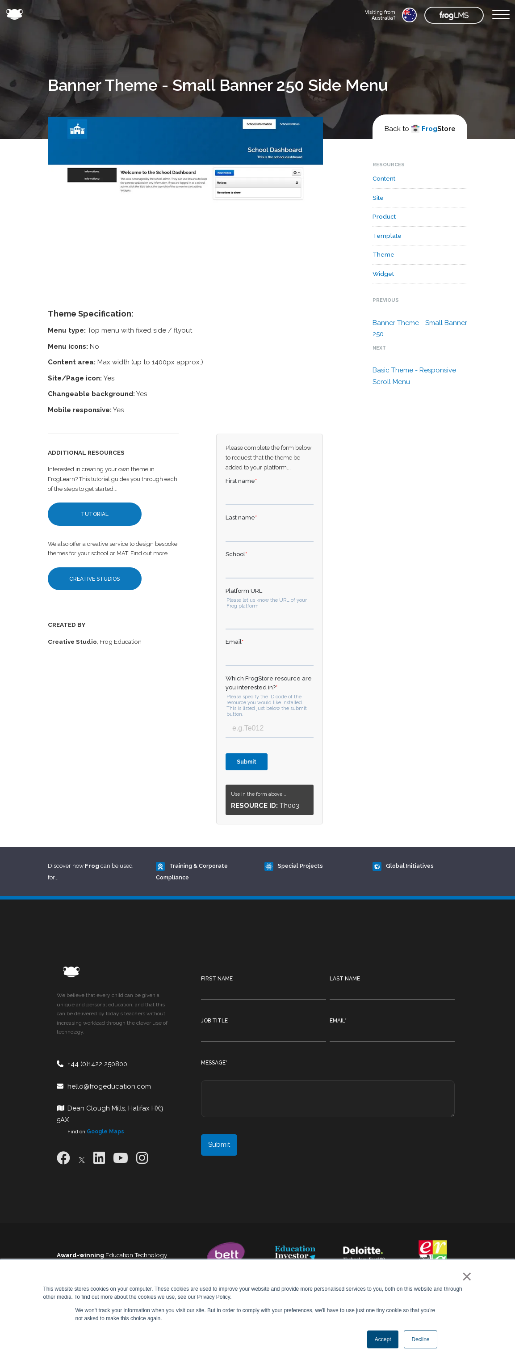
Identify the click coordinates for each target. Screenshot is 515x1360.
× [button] (465, 1276)
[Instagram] (142, 1158)
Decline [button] (420, 1339)
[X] (81, 1158)
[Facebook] (63, 1158)
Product (384, 216)
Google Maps (105, 1131)
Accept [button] (383, 1339)
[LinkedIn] (99, 1158)
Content (384, 178)
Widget (383, 273)
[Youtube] (120, 1158)
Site (378, 197)
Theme (383, 254)
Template (387, 235)
